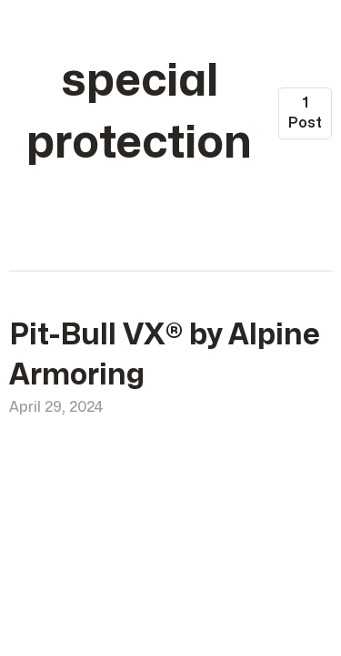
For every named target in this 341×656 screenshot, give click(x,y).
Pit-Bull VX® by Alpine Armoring (164, 355)
